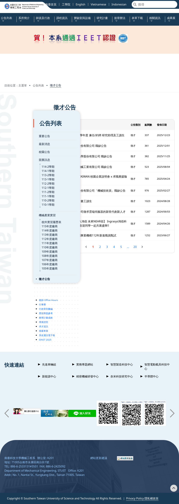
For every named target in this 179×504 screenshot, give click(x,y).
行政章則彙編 (17, 301)
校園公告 (15, 144)
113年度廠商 (21, 227)
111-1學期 (19, 189)
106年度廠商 (21, 257)
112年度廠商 (21, 231)
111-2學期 (19, 184)
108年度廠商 (21, 248)
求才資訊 (14, 318)
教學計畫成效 (17, 310)
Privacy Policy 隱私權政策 (142, 498)
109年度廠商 (21, 244)
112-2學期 (19, 176)
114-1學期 (19, 163)
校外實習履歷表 (22, 214)
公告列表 (38, 85)
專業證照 (14, 314)
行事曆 (13, 296)
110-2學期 (19, 193)
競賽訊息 (15, 152)
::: (1, 15)
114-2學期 (19, 159)
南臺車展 (14, 323)
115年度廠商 (21, 219)
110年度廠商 (21, 240)
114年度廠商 (21, 223)
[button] (6, 413)
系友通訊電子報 (18, 327)
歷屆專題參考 (17, 305)
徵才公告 (55, 85)
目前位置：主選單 (15, 85)
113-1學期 (19, 172)
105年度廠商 (21, 261)
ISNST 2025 (16, 332)
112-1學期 (19, 180)
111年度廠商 (21, 235)
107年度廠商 (21, 252)
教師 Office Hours (19, 292)
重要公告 (15, 128)
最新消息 (15, 136)
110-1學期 (19, 197)
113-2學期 (19, 167)
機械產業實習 (18, 208)
